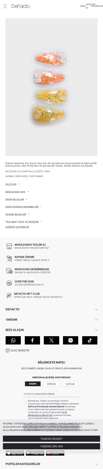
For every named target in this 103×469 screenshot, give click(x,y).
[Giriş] (83, 6)
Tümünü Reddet (51, 438)
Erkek (51, 383)
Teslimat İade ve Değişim (23, 222)
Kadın (32, 383)
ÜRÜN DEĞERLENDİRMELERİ (23, 207)
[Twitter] (51, 340)
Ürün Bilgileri (16, 199)
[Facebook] (32, 340)
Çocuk (70, 383)
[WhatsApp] (13, 340)
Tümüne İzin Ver (51, 446)
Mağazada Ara (17, 192)
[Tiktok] (89, 340)
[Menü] (5, 6)
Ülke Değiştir (19, 350)
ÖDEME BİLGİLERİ (17, 214)
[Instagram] (70, 340)
